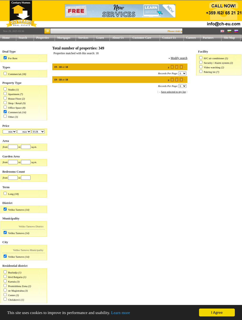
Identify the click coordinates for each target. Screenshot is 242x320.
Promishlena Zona (17, 286)
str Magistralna (16, 290)
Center (11, 295)
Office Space (15, 107)
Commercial (14, 74)
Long (11, 193)
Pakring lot (210, 71)
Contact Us (173, 38)
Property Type (11, 83)
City (5, 242)
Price (5, 126)
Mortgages (63, 37)
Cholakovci (14, 299)
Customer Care (141, 37)
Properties (45, 38)
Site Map (229, 37)
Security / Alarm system (216, 62)
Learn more (120, 312)
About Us (121, 38)
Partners (208, 37)
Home (6, 37)
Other (11, 116)
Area (5, 141)
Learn (103, 38)
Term (6, 187)
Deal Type (9, 51)
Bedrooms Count (13, 171)
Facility (203, 51)
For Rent (12, 58)
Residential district (14, 265)
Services (86, 38)
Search (23, 37)
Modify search (179, 58)
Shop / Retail (15, 103)
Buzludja (13, 272)
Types (6, 67)
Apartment (13, 94)
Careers (191, 37)
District (7, 203)
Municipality (11, 218)
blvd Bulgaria (15, 277)
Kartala (12, 281)
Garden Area (11, 156)
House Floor (14, 98)
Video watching (212, 67)
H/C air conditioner (214, 58)
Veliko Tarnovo (16, 209)
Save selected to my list (173, 91)
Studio (11, 89)
